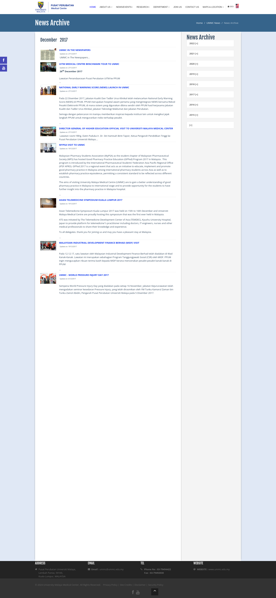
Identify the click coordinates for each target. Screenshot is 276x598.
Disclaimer (140, 584)
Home (93, 7)
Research (143, 7)
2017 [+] (193, 94)
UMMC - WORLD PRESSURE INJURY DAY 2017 (84, 275)
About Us (106, 7)
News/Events (124, 7)
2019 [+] (193, 74)
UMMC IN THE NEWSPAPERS (74, 50)
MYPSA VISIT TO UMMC (72, 144)
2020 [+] (193, 63)
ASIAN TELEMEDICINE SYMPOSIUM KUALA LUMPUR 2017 (90, 200)
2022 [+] (193, 43)
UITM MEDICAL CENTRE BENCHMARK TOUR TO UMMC (89, 64)
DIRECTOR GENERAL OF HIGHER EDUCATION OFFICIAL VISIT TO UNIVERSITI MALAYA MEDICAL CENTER (116, 128)
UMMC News (213, 22)
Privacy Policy (110, 584)
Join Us (177, 7)
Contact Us (192, 7)
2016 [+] (193, 104)
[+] (190, 125)
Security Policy (155, 584)
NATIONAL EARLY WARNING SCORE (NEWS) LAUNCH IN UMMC (94, 87)
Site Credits (126, 584)
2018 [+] (193, 84)
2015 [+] (193, 114)
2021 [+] (193, 53)
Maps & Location (213, 7)
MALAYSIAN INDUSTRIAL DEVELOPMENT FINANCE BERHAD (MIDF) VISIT (99, 242)
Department (161, 7)
